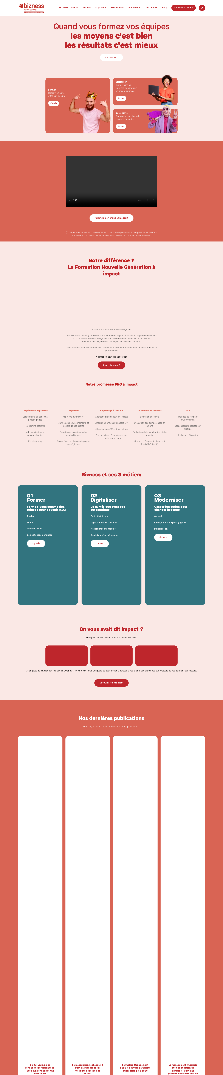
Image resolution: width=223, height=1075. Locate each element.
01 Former (36, 498)
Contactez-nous (183, 8)
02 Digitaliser (104, 498)
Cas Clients (151, 8)
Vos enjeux (134, 8)
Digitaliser (101, 8)
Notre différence (68, 8)
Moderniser (117, 8)
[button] (111, 57)
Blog (164, 8)
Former (87, 8)
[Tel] (202, 8)
